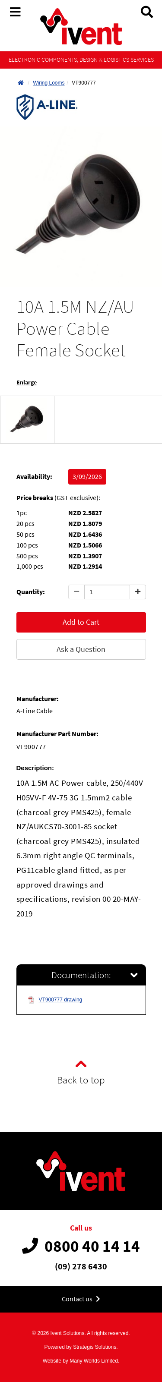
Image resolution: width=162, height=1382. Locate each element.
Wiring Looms (48, 83)
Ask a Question (81, 649)
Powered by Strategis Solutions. (81, 1347)
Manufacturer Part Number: (57, 733)
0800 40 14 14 (81, 1246)
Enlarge (26, 382)
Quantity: (30, 591)
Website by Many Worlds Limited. (81, 1361)
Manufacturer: (37, 698)
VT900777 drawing (55, 1000)
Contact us (81, 1298)
